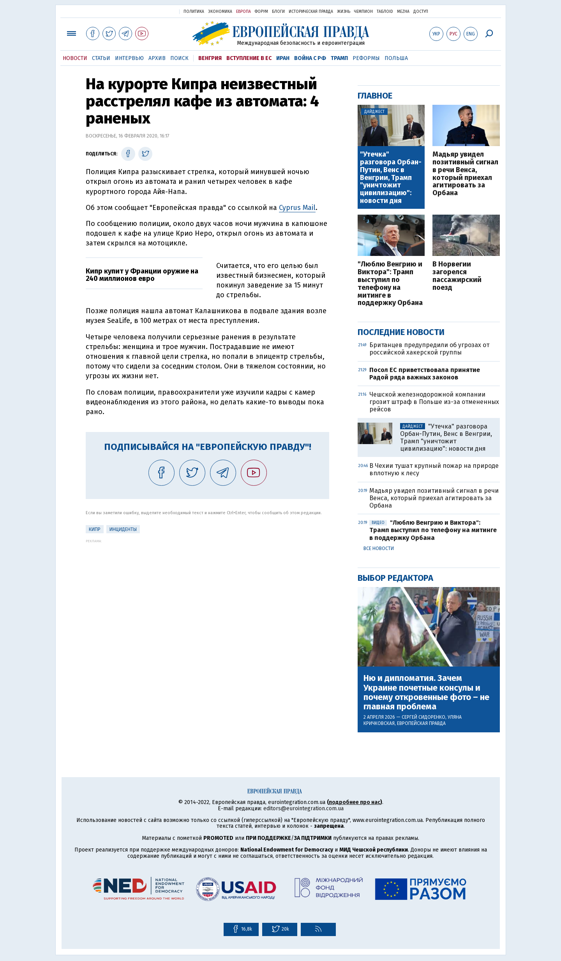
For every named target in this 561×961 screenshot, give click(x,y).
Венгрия (210, 58)
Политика (193, 11)
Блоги (278, 11)
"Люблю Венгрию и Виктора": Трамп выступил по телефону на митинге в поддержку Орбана (390, 284)
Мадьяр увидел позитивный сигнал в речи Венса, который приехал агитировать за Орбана (465, 174)
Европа (243, 11)
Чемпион (363, 11)
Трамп (339, 58)
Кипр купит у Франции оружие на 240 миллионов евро (142, 275)
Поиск (179, 58)
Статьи (101, 58)
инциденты (123, 529)
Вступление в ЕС (249, 58)
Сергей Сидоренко (423, 717)
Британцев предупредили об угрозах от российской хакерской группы (429, 348)
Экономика (220, 11)
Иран (282, 58)
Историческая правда (311, 11)
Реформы (366, 58)
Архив (157, 58)
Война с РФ (310, 58)
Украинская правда (154, 11)
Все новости (378, 548)
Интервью (129, 58)
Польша (396, 58)
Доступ (420, 11)
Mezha (403, 11)
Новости (75, 58)
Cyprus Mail (297, 207)
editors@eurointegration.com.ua (303, 808)
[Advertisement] (207, 597)
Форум (261, 11)
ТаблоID (385, 11)
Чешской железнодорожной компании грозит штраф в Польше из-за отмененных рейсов (434, 402)
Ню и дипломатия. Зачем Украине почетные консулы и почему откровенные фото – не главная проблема (426, 692)
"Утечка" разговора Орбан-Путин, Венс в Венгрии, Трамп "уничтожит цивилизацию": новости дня (391, 178)
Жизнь (343, 11)
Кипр (95, 529)
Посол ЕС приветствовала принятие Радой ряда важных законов (424, 373)
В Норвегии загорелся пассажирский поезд (457, 276)
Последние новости (401, 332)
